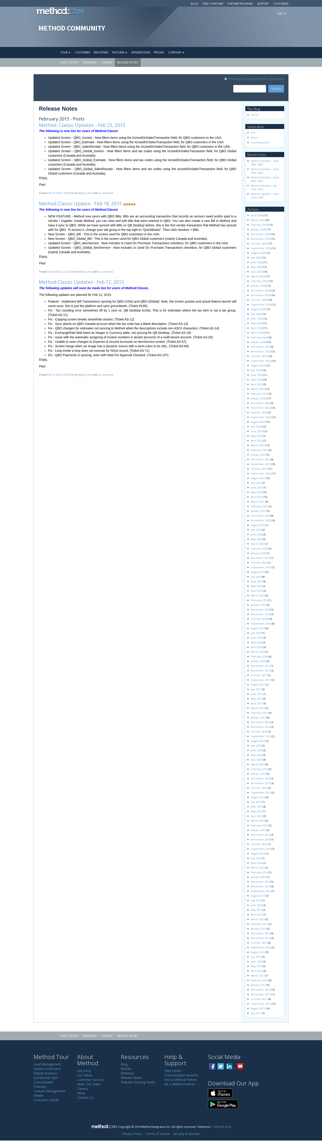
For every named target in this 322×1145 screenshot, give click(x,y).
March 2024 (258, 332)
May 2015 (256, 811)
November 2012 (260, 938)
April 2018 (257, 647)
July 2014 (256, 858)
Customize (280, 4)
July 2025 (256, 257)
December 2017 (260, 665)
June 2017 (256, 694)
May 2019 (256, 586)
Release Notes (127, 62)
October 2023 (259, 356)
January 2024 (258, 342)
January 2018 (258, 661)
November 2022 (260, 407)
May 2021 (256, 492)
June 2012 (256, 961)
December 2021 (260, 459)
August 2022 (258, 421)
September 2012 (261, 947)
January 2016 (258, 773)
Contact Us (85, 1097)
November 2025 (260, 238)
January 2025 (258, 285)
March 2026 (258, 220)
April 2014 (257, 863)
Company (176, 52)
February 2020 (259, 548)
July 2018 (256, 633)
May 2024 (256, 323)
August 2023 (258, 365)
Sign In (281, 13)
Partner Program (240, 4)
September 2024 (261, 304)
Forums (107, 62)
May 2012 (256, 966)
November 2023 (260, 351)
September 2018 (261, 623)
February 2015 (259, 825)
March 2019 (258, 595)
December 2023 (260, 346)
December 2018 (260, 609)
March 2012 (258, 975)
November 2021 (260, 464)
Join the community (270, 78)
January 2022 (258, 454)
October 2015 (259, 787)
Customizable (43, 1082)
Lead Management (47, 1064)
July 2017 (256, 689)
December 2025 (260, 234)
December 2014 (260, 834)
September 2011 (261, 1003)
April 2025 (257, 271)
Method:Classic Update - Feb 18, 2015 (80, 203)
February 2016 (259, 769)
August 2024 (258, 309)
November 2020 (260, 520)
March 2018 (258, 651)
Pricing (159, 52)
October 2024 (259, 299)
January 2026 (258, 229)
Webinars (90, 62)
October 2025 (259, 243)
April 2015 (257, 816)
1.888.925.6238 (221, 1126)
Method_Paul (85, 193)
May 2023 (256, 379)
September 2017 (261, 680)
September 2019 (261, 567)
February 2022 (259, 450)
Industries (101, 52)
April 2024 (257, 328)
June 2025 (256, 262)
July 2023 (256, 370)
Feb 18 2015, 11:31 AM (61, 271)
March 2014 (258, 867)
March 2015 (258, 820)
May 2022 (256, 436)
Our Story (84, 1071)
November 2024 (260, 295)
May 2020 (256, 539)
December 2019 (260, 558)
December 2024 (260, 290)
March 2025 (258, 276)
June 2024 (256, 318)
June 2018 (256, 637)
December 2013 (260, 881)
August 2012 (258, 952)
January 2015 (258, 830)
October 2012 (259, 942)
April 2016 (257, 759)
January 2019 (258, 604)
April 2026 (257, 215)
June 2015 (256, 806)
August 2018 (258, 628)
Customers (82, 52)
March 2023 (258, 389)
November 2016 (260, 726)
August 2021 (258, 478)
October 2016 (259, 731)
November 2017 (260, 670)
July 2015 (256, 802)
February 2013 (259, 924)
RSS (253, 132)
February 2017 (259, 712)
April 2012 (257, 970)
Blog (194, 4)
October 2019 (259, 562)
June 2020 (256, 534)
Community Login (238, 78)
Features (119, 52)
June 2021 (256, 487)
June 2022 (256, 431)
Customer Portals (46, 1100)
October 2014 (259, 844)
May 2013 (256, 909)
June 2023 (256, 375)
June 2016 (256, 750)
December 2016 (260, 722)
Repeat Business (46, 1073)
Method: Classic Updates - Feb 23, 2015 (82, 125)
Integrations (140, 52)
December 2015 (260, 778)
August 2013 (258, 895)
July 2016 (256, 745)
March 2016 (258, 764)
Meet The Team (89, 1084)
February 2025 (259, 281)
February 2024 (259, 337)
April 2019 (257, 590)
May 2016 (256, 755)
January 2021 (258, 511)
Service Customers (47, 1069)
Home (254, 114)
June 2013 (256, 905)
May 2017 (256, 698)
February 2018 (259, 656)
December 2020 (260, 515)
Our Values (85, 1075)
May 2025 (256, 267)
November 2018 (260, 614)
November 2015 (260, 783)
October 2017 (259, 675)
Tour (65, 52)
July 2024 (256, 314)
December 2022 (260, 403)
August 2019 (258, 572)
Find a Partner (213, 4)
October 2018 (259, 619)
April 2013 (257, 914)
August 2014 (258, 853)
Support (263, 4)
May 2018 (256, 642)
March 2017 (258, 708)
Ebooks (126, 1069)
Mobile (38, 1095)
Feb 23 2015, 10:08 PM (61, 193)
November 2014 (260, 839)
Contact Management (49, 1091)
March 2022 (258, 445)
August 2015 (258, 797)
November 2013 (260, 886)
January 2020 (258, 553)
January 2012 (258, 985)
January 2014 (258, 877)
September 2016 (261, 736)
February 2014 (259, 872)
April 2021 (257, 497)
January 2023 (258, 398)
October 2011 (259, 999)
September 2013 (261, 891)
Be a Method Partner (179, 1084)
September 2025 (261, 248)
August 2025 (258, 253)
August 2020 (258, 525)
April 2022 (257, 440)
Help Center (69, 62)
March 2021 (258, 501)
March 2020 (258, 543)
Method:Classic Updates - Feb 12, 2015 (81, 282)
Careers (82, 1088)
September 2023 (261, 360)
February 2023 (259, 393)
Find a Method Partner (180, 1080)
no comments (105, 193)
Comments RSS (260, 142)
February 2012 (259, 980)
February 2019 (259, 600)
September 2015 (261, 792)
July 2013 (256, 900)
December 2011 (260, 989)
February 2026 (259, 224)
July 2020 (256, 529)
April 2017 (257, 703)
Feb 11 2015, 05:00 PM (61, 374)
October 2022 (259, 412)
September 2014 (261, 848)
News (81, 1093)
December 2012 (260, 933)
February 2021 (259, 506)
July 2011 (256, 1013)
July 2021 (256, 482)
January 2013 (258, 928)
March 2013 (258, 919)
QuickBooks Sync (46, 1078)
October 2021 (259, 468)
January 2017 (258, 717)
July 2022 (256, 426)
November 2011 (260, 994)
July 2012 (256, 956)
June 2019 (256, 581)
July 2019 (256, 576)
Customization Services (181, 1075)
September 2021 (261, 473)
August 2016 (258, 741)
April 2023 (257, 384)
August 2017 (258, 684)
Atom (254, 137)
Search (276, 88)
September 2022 (261, 417)
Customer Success (90, 1080)
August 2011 (258, 1008)
